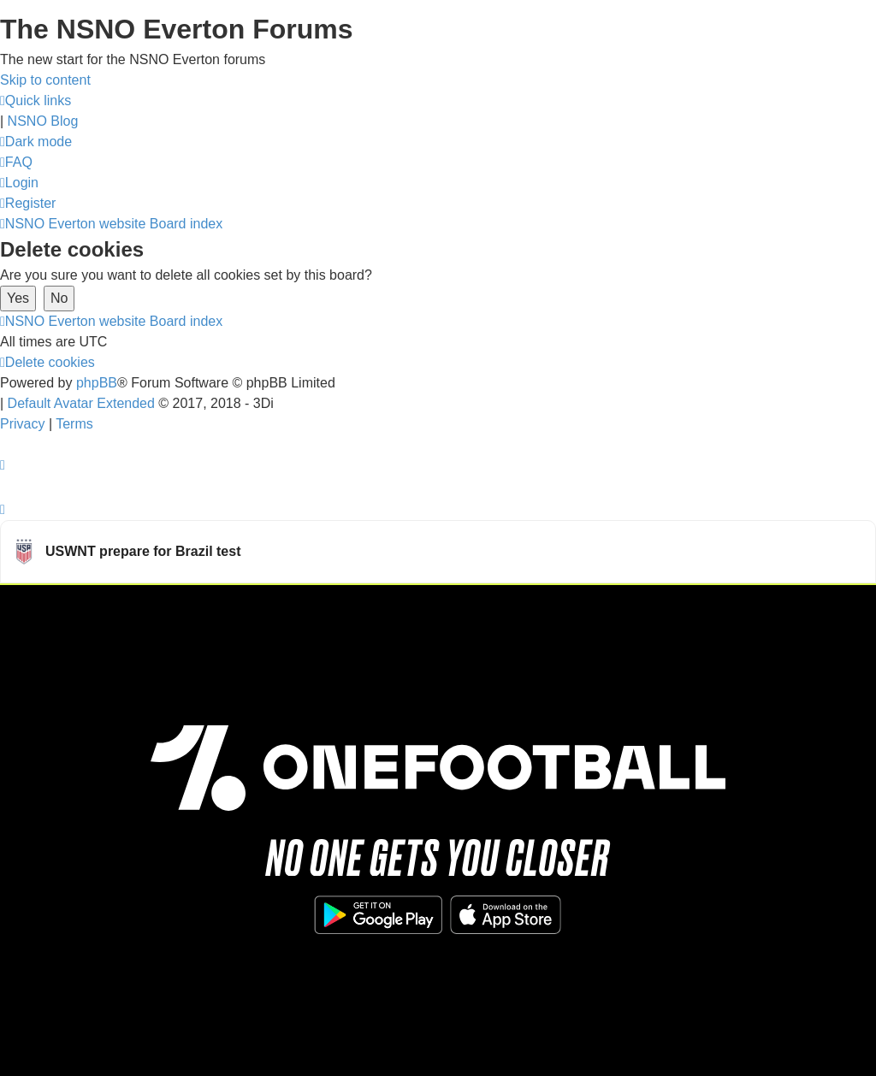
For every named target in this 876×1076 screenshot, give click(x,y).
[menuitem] (16, 162)
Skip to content (45, 80)
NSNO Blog (43, 121)
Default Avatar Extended (81, 403)
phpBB (96, 382)
